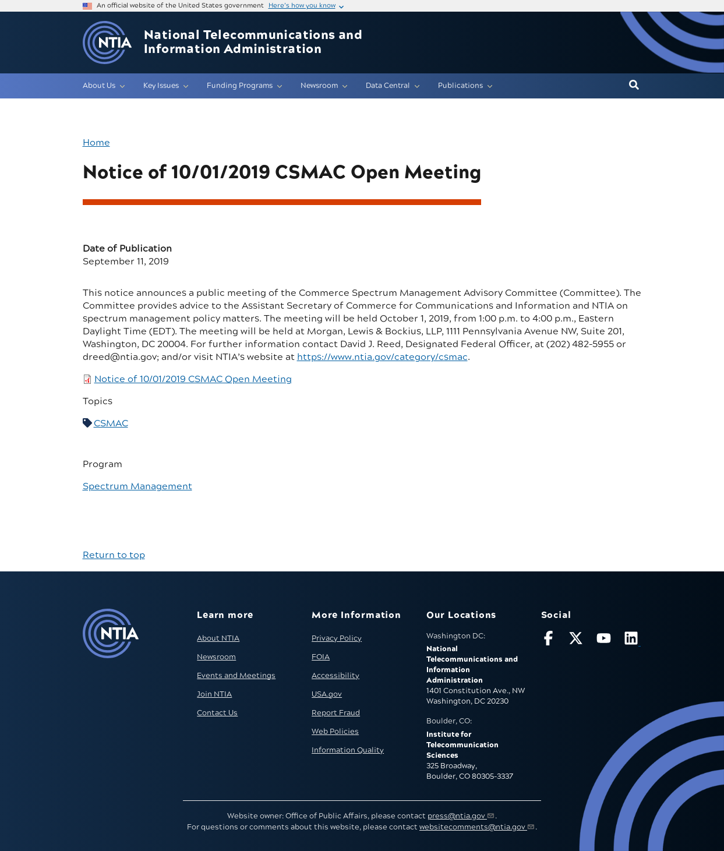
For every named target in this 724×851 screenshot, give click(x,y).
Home (96, 142)
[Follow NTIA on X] (577, 640)
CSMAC (111, 423)
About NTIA (218, 638)
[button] (634, 85)
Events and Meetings (236, 675)
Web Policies (335, 731)
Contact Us (217, 713)
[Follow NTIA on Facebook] (550, 640)
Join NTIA (214, 694)
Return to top (114, 555)
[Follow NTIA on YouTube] (605, 640)
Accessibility (335, 675)
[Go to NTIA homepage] (107, 43)
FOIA (321, 657)
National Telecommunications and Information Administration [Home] (253, 43)
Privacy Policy (337, 638)
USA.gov (327, 694)
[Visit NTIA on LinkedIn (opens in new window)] (632, 640)
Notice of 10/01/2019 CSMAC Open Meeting (193, 379)
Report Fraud (336, 713)
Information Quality (348, 750)
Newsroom (216, 657)
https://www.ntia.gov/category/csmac (382, 357)
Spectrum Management (137, 486)
